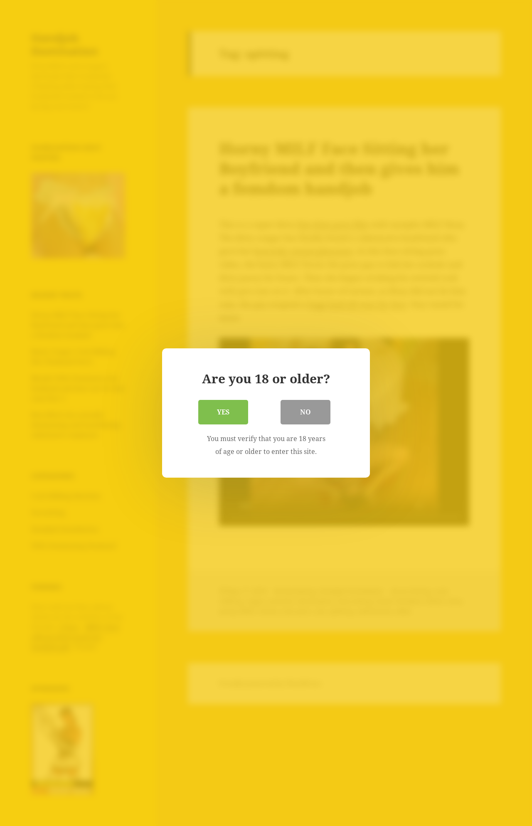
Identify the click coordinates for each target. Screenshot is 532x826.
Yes (223, 412)
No (305, 412)
